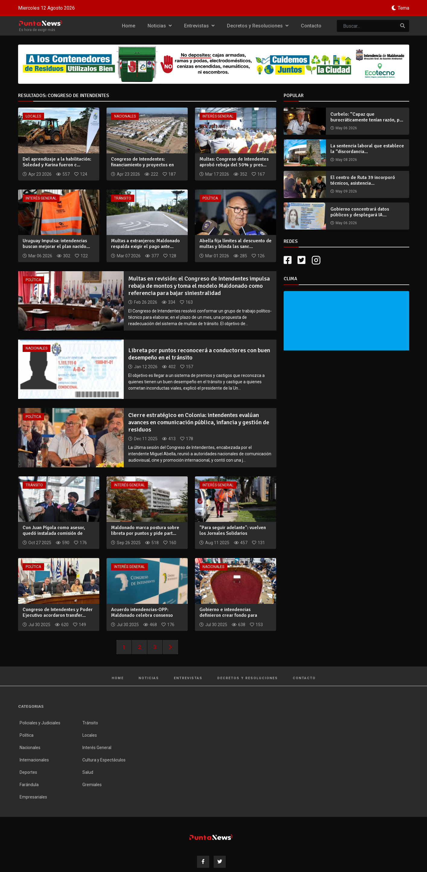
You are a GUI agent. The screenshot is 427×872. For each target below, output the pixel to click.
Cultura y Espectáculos (104, 760)
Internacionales (34, 760)
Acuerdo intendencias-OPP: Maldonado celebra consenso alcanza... (142, 615)
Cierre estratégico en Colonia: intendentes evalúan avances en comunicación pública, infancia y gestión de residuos (198, 422)
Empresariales (33, 797)
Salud (87, 772)
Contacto (311, 26)
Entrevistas (199, 26)
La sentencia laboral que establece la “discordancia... (367, 149)
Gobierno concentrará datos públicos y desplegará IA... (359, 212)
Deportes (28, 772)
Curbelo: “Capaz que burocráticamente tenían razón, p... (366, 117)
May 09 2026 (346, 191)
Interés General (217, 116)
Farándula (29, 784)
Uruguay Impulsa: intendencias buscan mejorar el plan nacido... (56, 243)
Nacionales (125, 116)
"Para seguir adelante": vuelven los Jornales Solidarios (232, 530)
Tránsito (122, 198)
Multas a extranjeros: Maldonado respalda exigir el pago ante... (145, 243)
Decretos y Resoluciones (257, 26)
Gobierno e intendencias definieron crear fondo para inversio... (228, 615)
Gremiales (92, 784)
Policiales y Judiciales (40, 722)
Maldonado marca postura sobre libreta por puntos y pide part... (145, 530)
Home (128, 26)
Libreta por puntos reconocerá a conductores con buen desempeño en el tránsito (199, 354)
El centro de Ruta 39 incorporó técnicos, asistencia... (362, 180)
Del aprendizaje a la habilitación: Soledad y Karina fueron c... (57, 162)
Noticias (160, 26)
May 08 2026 (346, 160)
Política (210, 198)
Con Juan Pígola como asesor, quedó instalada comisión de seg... (54, 533)
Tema (403, 8)
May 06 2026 (346, 128)
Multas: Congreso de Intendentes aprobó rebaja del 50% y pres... (234, 162)
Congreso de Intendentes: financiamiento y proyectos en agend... (142, 165)
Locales (33, 116)
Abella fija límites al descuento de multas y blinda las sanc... (235, 243)
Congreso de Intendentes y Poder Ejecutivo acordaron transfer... (58, 612)
